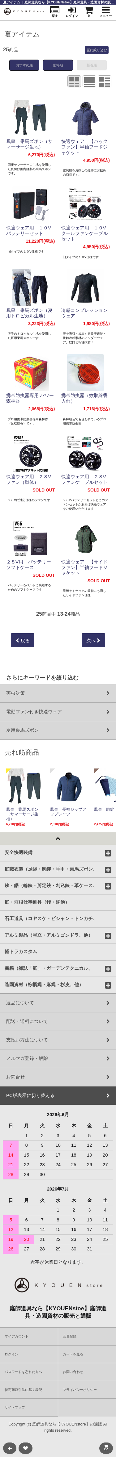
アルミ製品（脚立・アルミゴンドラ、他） (49, 934)
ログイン (11, 1354)
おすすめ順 (24, 65)
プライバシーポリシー (80, 1390)
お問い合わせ (73, 1372)
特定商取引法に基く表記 (23, 1390)
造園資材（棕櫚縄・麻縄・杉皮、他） (44, 984)
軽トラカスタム (21, 951)
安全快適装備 (18, 852)
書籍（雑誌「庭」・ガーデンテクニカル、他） (49, 967)
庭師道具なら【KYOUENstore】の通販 (67, 1424)
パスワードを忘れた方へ (23, 1372)
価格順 (58, 65)
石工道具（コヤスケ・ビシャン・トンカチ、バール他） (51, 918)
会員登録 (69, 1336)
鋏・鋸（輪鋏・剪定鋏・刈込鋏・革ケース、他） (51, 885)
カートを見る (73, 1354)
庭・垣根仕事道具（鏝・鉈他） (37, 901)
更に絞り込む (97, 50)
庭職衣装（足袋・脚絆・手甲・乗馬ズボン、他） (51, 868)
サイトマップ (15, 1407)
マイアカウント (16, 1336)
